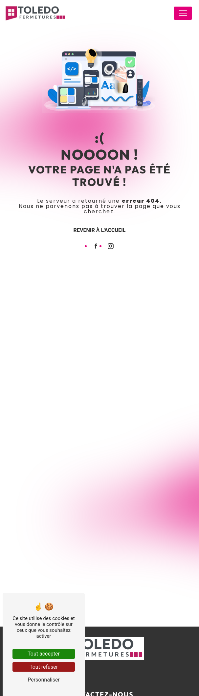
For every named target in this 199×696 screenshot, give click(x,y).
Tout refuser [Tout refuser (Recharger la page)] (44, 667)
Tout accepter (44, 654)
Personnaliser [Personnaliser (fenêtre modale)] (44, 680)
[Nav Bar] (183, 13)
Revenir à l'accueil (100, 230)
